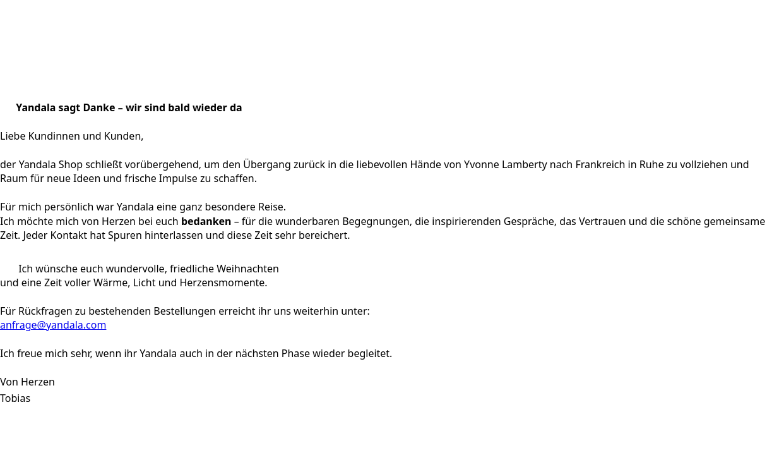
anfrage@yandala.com (53, 325)
